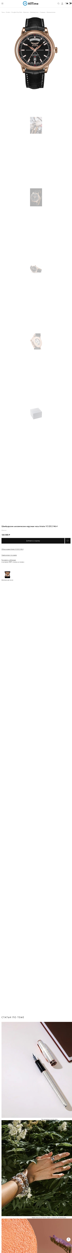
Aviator (8, 12)
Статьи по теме (12, 1017)
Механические (51, 12)
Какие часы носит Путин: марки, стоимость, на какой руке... (49, 1217)
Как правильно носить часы (49, 1119)
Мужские (26, 12)
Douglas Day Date (16, 12)
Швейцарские (34, 12)
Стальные (42, 12)
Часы (3, 12)
